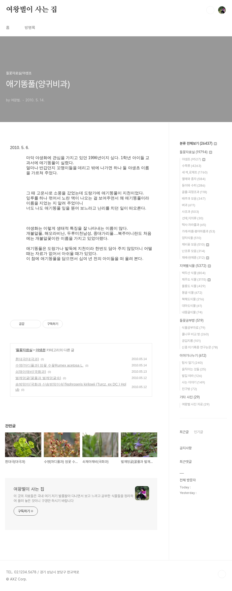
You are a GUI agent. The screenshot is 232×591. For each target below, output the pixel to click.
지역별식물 (195, 266)
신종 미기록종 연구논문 (200, 347)
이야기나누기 (193, 355)
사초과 (190, 212)
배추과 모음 (194, 198)
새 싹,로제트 (195, 172)
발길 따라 (192, 376)
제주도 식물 (196, 279)
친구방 (189, 389)
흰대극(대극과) (27, 359)
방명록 (30, 27)
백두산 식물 (194, 273)
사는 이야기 (193, 382)
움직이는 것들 (194, 369)
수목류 (191, 166)
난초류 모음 (193, 251)
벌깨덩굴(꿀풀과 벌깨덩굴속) (38, 378)
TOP (222, 574)
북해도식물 (193, 299)
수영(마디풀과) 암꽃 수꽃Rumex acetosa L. (49, 365)
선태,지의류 (192, 218)
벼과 (188, 205)
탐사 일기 (192, 363)
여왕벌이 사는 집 (31, 9)
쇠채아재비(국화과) (30, 372)
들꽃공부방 (192, 320)
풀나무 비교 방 (195, 334)
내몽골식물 (192, 312)
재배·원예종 (195, 257)
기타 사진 (190, 397)
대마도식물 (192, 306)
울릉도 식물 (194, 286)
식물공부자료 (193, 328)
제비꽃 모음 (195, 244)
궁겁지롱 (191, 341)
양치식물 (191, 238)
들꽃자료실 (24, 350)
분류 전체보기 (198, 143)
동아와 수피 (193, 185)
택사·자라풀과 (194, 225)
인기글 (198, 432)
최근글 (184, 432)
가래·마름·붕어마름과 (198, 231)
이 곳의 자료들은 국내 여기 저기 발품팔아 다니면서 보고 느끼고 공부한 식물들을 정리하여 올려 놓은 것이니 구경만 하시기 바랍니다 (73, 498)
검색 (210, 10)
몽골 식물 (192, 292)
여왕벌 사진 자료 (196, 404)
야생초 (40, 350)
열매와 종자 (194, 179)
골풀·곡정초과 (194, 192)
